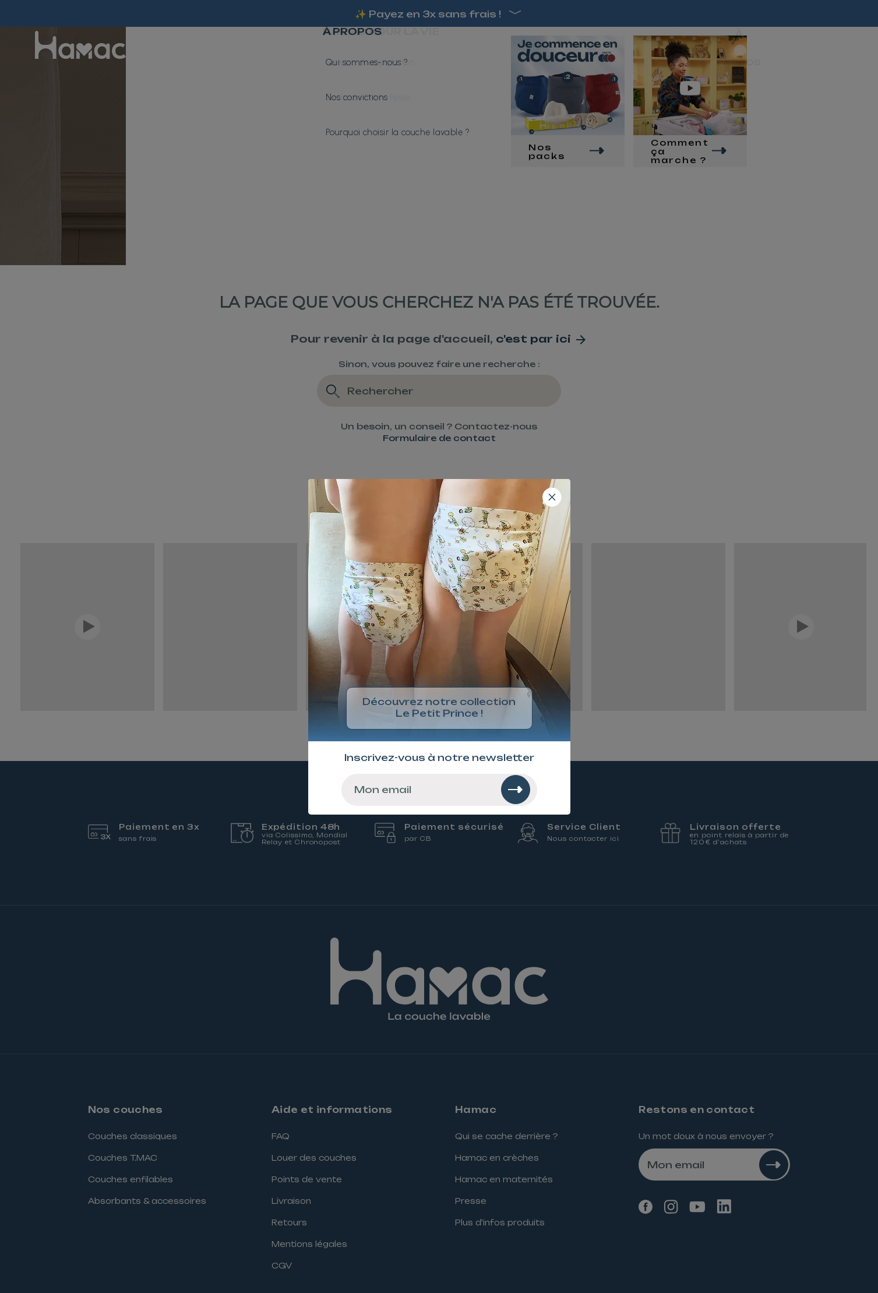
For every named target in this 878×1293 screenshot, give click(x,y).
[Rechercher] (515, 789)
